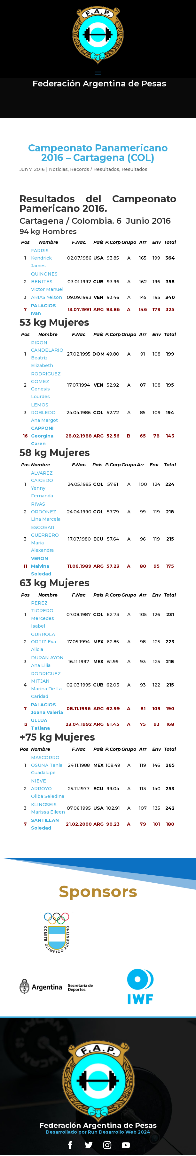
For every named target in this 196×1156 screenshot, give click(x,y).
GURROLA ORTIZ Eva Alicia (43, 642)
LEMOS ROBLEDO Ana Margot (44, 412)
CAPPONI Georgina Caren (42, 435)
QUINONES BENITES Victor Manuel (47, 281)
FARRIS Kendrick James (41, 258)
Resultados (134, 169)
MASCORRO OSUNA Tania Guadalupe (46, 765)
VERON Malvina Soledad (41, 566)
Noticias (58, 169)
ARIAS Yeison (46, 297)
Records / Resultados (94, 169)
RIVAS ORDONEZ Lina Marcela (45, 511)
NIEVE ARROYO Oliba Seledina (47, 788)
